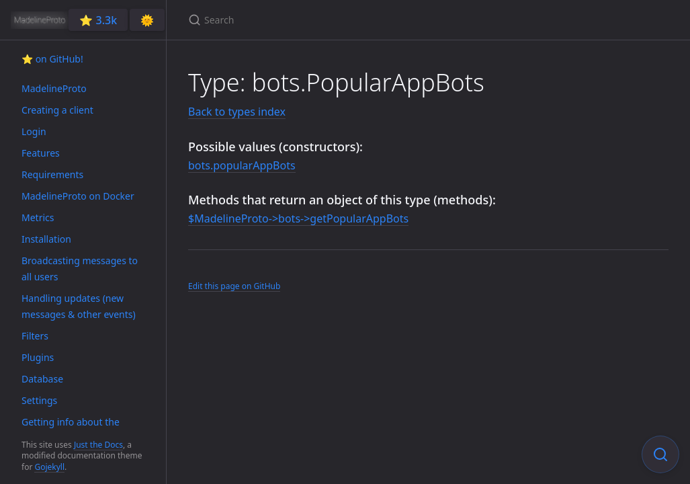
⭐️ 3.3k (98, 20)
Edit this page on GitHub (234, 286)
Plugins (37, 357)
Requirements (52, 174)
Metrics (37, 217)
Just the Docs (98, 444)
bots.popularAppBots (242, 165)
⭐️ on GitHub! (52, 58)
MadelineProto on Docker (77, 196)
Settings (39, 400)
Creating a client (57, 110)
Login (33, 131)
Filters (34, 335)
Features (40, 153)
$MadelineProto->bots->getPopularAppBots (298, 218)
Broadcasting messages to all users (79, 268)
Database (42, 378)
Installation (46, 239)
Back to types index (237, 111)
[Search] (347, 20)
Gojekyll (49, 467)
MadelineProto (54, 88)
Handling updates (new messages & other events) (78, 306)
